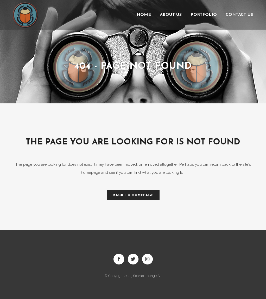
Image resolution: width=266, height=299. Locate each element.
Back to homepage (133, 195)
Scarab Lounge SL (147, 276)
